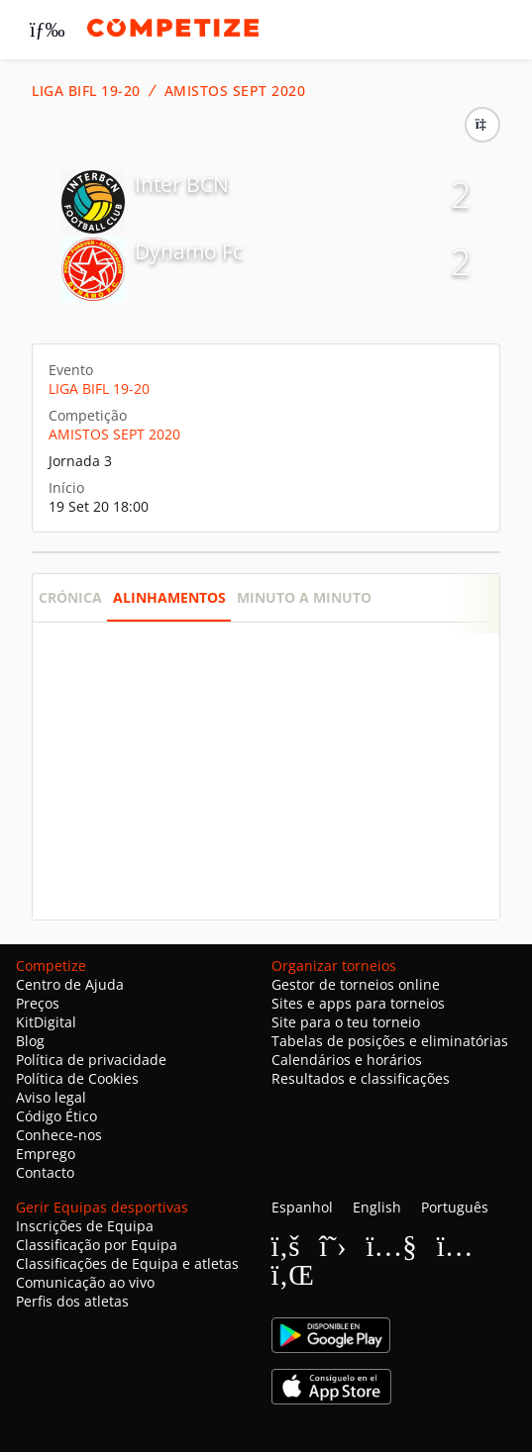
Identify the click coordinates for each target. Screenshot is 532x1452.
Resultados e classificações (360, 1078)
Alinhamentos (169, 597)
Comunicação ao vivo (85, 1282)
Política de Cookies (77, 1078)
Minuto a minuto (304, 597)
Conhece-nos (59, 1134)
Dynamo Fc (189, 251)
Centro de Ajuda (70, 984)
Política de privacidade (91, 1059)
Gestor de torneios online (355, 984)
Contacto (45, 1172)
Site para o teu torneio (345, 1022)
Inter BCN (182, 184)
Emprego (45, 1153)
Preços (37, 1003)
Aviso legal (51, 1097)
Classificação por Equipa (96, 1244)
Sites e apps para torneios (358, 1003)
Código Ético (56, 1116)
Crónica (70, 597)
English (377, 1207)
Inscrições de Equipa (85, 1225)
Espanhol (302, 1207)
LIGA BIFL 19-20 (86, 91)
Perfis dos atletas (72, 1301)
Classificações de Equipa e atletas (127, 1263)
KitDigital (46, 1022)
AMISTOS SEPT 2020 (235, 91)
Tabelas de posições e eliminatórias (389, 1040)
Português (454, 1207)
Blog (30, 1040)
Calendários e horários (346, 1059)
